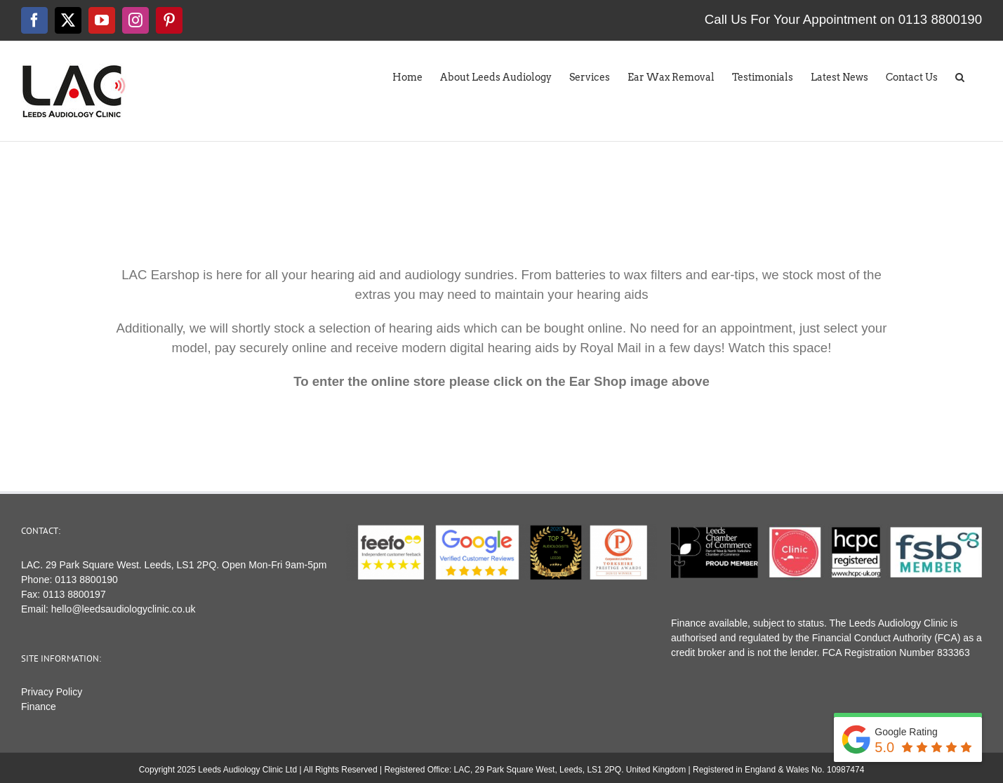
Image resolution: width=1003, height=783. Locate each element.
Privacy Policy (51, 691)
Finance (38, 706)
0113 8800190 (86, 579)
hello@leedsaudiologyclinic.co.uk (123, 609)
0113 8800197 (74, 594)
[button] (959, 73)
